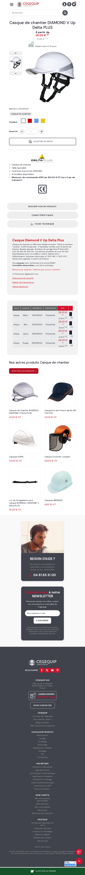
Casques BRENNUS (54, 500)
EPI (42, 754)
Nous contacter (42, 705)
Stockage (42, 741)
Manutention (42, 735)
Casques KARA (16, 456)
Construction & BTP (42, 786)
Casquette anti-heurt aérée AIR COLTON (60, 411)
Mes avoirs (42, 810)
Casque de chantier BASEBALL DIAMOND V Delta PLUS (24, 411)
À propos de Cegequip (42, 716)
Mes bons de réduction (42, 813)
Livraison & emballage (42, 831)
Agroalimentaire (42, 770)
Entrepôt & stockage (42, 779)
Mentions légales (42, 834)
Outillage (42, 751)
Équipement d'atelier (42, 748)
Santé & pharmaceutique (42, 782)
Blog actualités (42, 722)
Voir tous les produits (23, 371)
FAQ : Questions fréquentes (42, 726)
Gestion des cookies (42, 847)
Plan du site (42, 841)
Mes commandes (42, 807)
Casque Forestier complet (57, 456)
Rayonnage (42, 745)
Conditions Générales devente (42, 824)
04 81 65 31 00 (44, 575)
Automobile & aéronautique (42, 773)
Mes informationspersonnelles (42, 799)
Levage (42, 738)
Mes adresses (42, 804)
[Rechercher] (38, 13)
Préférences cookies (43, 837)
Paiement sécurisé (42, 828)
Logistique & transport (42, 776)
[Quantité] (31, 131)
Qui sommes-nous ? (42, 719)
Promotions (42, 757)
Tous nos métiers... (42, 789)
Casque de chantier (21, 114)
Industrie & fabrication (42, 767)
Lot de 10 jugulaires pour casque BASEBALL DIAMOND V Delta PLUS (24, 503)
